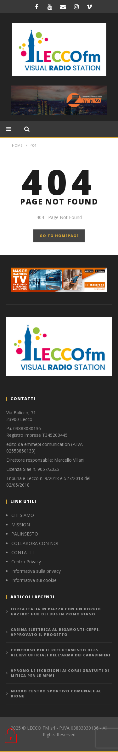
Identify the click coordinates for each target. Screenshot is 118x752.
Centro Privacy (26, 562)
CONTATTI (22, 552)
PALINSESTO (24, 534)
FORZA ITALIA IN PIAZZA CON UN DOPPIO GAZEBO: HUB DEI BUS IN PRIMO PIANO (56, 612)
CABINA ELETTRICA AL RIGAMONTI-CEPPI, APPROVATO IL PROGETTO (55, 632)
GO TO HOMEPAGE (59, 235)
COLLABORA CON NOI (34, 543)
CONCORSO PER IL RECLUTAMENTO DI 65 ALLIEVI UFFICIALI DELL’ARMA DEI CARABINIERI (60, 653)
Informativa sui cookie (34, 580)
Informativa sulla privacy (36, 571)
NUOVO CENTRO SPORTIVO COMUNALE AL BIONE (56, 694)
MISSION (20, 525)
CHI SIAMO (22, 515)
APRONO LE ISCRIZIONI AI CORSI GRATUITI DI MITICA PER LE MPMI (60, 673)
